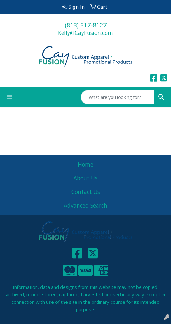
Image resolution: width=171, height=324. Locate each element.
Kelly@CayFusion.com (85, 32)
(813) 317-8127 (86, 25)
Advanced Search (85, 205)
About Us (85, 178)
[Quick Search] (118, 97)
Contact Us (85, 191)
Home (85, 164)
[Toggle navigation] (9, 97)
